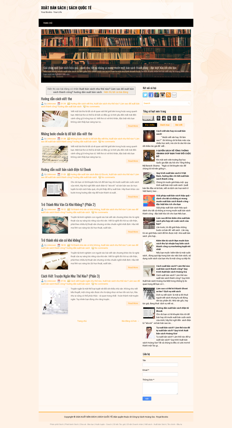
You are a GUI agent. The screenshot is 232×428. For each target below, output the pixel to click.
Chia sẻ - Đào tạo (87, 424)
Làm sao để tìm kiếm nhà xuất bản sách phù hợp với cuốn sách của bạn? (173, 221)
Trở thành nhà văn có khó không (85, 209)
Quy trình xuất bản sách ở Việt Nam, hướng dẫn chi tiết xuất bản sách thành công (172, 176)
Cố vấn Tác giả (119, 424)
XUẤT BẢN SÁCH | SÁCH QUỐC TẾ (66, 7)
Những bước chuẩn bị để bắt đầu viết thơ (66, 134)
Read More (133, 126)
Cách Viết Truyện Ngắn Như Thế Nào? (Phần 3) (70, 276)
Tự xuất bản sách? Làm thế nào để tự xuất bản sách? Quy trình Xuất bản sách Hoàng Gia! (173, 330)
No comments (93, 106)
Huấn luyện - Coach (103, 424)
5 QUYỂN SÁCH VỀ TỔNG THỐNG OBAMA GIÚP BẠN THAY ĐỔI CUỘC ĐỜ (173, 153)
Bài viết (178, 125)
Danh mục (165, 125)
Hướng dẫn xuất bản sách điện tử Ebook (66, 169)
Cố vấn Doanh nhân (135, 424)
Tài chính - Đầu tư (174, 424)
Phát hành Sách (71, 424)
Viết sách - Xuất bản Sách (155, 424)
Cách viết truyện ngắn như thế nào (86, 281)
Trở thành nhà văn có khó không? (61, 240)
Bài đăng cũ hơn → (130, 321)
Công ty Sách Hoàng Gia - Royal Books (150, 417)
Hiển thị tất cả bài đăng (116, 92)
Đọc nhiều (150, 125)
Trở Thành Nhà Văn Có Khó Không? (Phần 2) (68, 204)
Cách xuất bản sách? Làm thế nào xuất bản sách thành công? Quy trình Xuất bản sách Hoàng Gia (173, 269)
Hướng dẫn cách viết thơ (56, 98)
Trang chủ (47, 23)
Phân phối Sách (56, 424)
